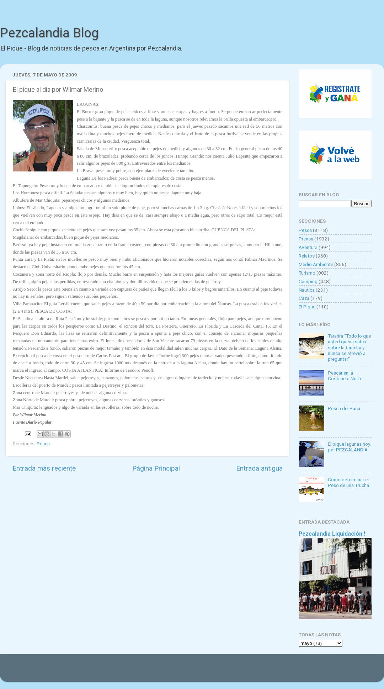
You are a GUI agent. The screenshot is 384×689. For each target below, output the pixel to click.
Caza (304, 298)
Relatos (307, 256)
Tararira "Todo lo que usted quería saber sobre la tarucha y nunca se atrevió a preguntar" (349, 347)
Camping (308, 281)
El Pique (307, 306)
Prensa (306, 239)
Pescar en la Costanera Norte (345, 375)
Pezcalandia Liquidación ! (332, 533)
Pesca (43, 443)
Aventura (308, 247)
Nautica (307, 290)
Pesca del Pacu (344, 408)
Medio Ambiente (316, 264)
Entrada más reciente (44, 468)
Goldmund (204, 671)
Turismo (307, 273)
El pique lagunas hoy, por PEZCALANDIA (349, 446)
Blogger (265, 671)
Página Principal (156, 468)
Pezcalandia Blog (49, 33)
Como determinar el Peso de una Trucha (348, 482)
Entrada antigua (259, 468)
